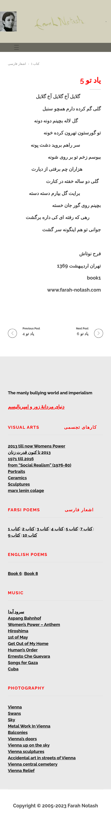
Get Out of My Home (28, 643)
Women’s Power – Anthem (34, 624)
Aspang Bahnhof (24, 618)
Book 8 (31, 573)
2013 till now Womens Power (36, 445)
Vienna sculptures (26, 751)
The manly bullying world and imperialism (50, 392)
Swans (14, 713)
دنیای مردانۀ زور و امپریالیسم (36, 406)
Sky (11, 719)
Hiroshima (18, 630)
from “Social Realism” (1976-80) (39, 465)
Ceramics (17, 477)
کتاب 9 (14, 535)
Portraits (16, 471)
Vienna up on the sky (29, 745)
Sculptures (19, 484)
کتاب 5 (72, 528)
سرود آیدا (16, 611)
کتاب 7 (86, 528)
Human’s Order (23, 649)
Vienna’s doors (22, 738)
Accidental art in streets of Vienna (42, 757)
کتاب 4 (57, 528)
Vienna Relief (21, 770)
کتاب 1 (35, 64)
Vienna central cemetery (33, 764)
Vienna (15, 706)
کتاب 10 (30, 535)
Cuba (13, 668)
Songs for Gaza (23, 662)
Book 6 (15, 573)
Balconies (18, 732)
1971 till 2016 (21, 458)
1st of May (18, 637)
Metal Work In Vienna (29, 726)
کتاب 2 (28, 528)
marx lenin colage (26, 490)
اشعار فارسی (17, 64)
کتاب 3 (43, 528)
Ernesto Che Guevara (29, 656)
